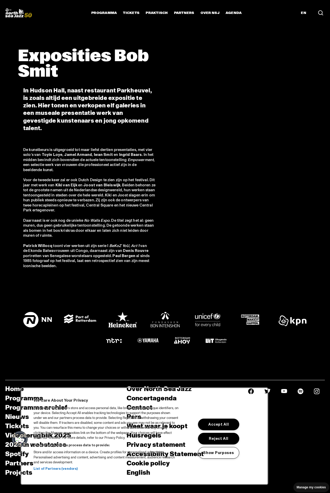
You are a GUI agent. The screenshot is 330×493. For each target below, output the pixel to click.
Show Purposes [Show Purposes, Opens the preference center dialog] (218, 452)
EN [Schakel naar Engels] (303, 13)
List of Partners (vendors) (56, 468)
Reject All (218, 438)
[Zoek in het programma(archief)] (321, 13)
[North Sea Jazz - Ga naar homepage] (18, 12)
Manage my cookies (311, 487)
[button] (20, 439)
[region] (144, 436)
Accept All (218, 424)
